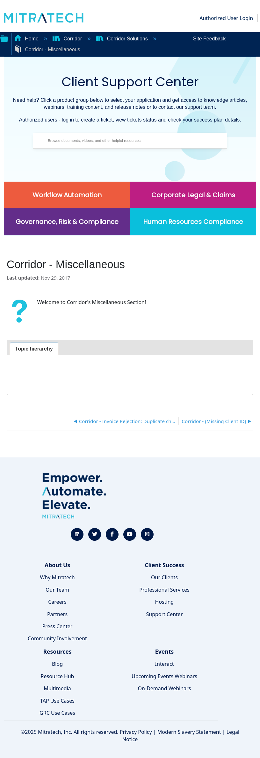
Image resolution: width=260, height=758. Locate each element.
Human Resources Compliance (193, 221)
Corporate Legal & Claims (193, 195)
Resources (57, 651)
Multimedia (57, 688)
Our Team (57, 589)
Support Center (164, 614)
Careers (57, 601)
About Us (57, 565)
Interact (164, 663)
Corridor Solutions (122, 38)
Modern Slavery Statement (189, 731)
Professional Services (164, 589)
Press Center (57, 626)
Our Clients (164, 577)
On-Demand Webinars (164, 688)
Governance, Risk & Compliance (67, 221)
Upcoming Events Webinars (164, 676)
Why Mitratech (57, 577)
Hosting (164, 601)
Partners (57, 614)
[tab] (34, 349)
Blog (57, 663)
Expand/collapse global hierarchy (4, 38)
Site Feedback (209, 38)
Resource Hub (57, 676)
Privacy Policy (136, 731)
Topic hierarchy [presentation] (34, 348)
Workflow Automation (67, 195)
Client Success (164, 565)
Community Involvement (57, 638)
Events (164, 651)
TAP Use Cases (57, 700)
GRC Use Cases (57, 712)
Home (27, 38)
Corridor (68, 38)
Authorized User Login (226, 18)
